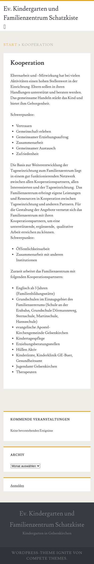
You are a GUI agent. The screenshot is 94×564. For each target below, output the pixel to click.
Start (10, 44)
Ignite (64, 552)
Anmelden (17, 486)
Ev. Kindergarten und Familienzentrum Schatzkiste (41, 13)
